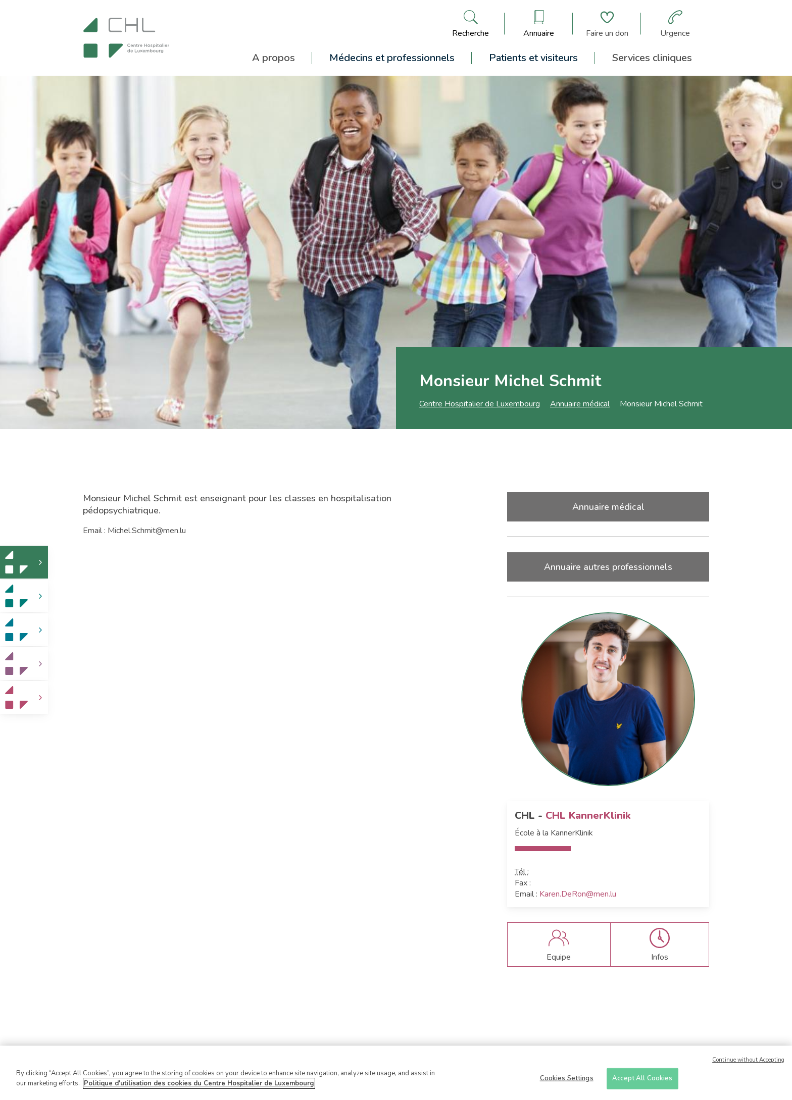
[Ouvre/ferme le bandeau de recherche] (470, 23)
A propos (273, 58)
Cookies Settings (566, 1083)
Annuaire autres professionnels (608, 567)
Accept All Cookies (642, 1083)
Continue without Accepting (748, 1065)
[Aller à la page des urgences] (675, 23)
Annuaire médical (580, 403)
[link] (24, 562)
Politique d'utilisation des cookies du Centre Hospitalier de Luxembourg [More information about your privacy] (199, 1088)
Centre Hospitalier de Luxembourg (479, 403)
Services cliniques (652, 58)
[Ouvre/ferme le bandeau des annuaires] (538, 23)
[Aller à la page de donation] (607, 23)
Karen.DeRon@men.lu (577, 894)
